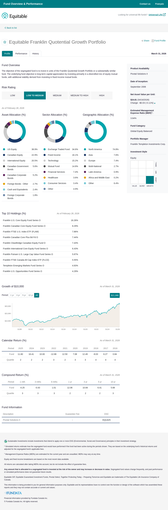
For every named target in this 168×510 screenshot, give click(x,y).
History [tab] (35, 53)
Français (159, 4)
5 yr (24, 295)
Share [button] (146, 40)
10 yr (30, 295)
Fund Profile (159, 40)
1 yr (12, 295)
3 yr (18, 295)
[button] (5, 42)
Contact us (145, 4)
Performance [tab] (21, 53)
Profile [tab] (7, 53)
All (36, 295)
